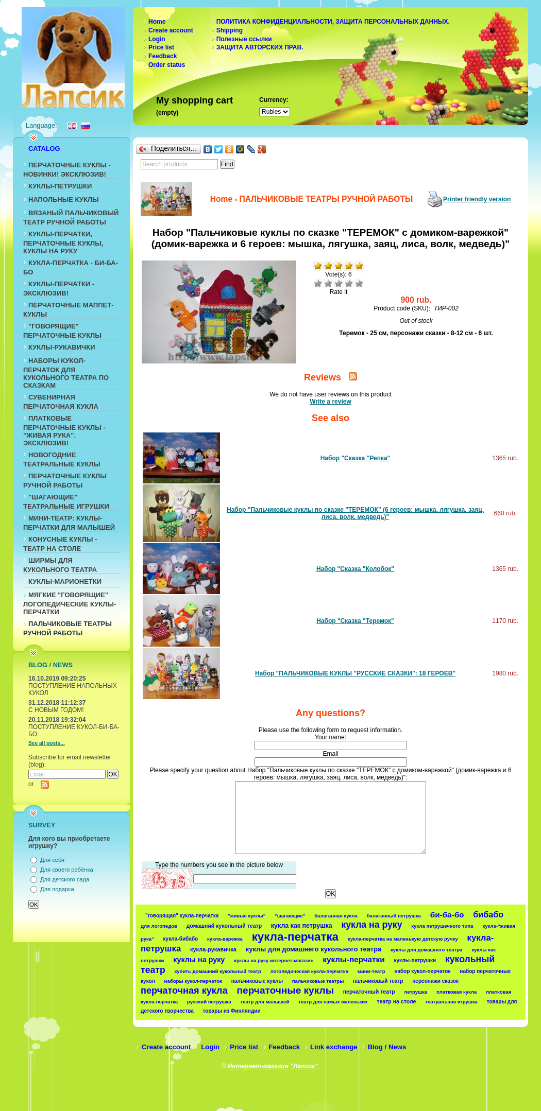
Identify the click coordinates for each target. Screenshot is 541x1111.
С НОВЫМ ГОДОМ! (56, 710)
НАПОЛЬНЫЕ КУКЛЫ (63, 199)
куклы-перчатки (353, 959)
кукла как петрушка (301, 925)
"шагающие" (290, 915)
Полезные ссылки (244, 39)
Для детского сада (64, 879)
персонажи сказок (435, 981)
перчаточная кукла (184, 990)
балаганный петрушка (394, 915)
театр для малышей (264, 1001)
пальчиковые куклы (257, 981)
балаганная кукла (336, 915)
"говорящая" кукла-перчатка (181, 915)
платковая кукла (456, 992)
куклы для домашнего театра (426, 949)
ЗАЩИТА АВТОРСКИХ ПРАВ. (259, 47)
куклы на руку (199, 960)
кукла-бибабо (180, 939)
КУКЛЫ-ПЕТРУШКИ (60, 186)
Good (349, 283)
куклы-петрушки (415, 960)
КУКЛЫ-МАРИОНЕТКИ (65, 581)
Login (156, 39)
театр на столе (396, 1001)
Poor (328, 283)
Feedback (162, 56)
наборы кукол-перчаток (193, 981)
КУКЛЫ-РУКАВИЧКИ (61, 347)
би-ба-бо (447, 914)
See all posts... (46, 743)
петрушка (415, 992)
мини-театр (371, 971)
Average (338, 283)
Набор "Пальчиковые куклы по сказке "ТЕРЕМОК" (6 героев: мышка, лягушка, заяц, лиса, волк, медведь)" (355, 513)
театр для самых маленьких (332, 1001)
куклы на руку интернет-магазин (273, 960)
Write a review (330, 401)
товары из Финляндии (232, 1011)
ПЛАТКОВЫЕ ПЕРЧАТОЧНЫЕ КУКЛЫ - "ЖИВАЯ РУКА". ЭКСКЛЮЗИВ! (64, 430)
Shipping (229, 30)
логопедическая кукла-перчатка (309, 971)
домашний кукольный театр (224, 926)
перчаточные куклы (285, 990)
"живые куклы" (246, 915)
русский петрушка (209, 1001)
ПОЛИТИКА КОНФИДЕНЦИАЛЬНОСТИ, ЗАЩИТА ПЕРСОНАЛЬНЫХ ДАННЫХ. (333, 21)
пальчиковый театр (378, 981)
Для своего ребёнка (66, 869)
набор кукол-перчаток (422, 971)
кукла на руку (371, 924)
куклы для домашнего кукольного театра (313, 949)
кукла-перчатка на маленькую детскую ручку (403, 939)
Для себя (52, 860)
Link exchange (334, 1047)
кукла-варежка (225, 939)
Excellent (359, 283)
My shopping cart (194, 100)
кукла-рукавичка (213, 949)
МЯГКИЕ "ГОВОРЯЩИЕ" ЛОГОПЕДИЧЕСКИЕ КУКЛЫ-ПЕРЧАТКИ (69, 603)
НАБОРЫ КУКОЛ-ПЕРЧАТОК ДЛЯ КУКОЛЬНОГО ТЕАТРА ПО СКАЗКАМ (66, 373)
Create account (170, 30)
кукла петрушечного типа (442, 926)
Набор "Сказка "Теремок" (355, 620)
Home (156, 21)
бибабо (488, 914)
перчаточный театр (369, 991)
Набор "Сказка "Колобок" (355, 568)
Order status (166, 64)
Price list (161, 47)
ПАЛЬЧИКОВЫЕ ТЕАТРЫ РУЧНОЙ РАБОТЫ (326, 199)
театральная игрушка (451, 1001)
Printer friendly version (477, 199)
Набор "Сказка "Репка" (355, 458)
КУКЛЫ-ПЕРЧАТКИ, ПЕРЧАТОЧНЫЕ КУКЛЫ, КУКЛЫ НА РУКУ (63, 242)
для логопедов (159, 926)
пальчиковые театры (318, 981)
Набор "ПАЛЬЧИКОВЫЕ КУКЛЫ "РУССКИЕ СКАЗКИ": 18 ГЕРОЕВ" (355, 673)
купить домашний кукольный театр (217, 971)
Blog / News (387, 1047)
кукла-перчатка (295, 936)
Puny (318, 283)
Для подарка (57, 889)
